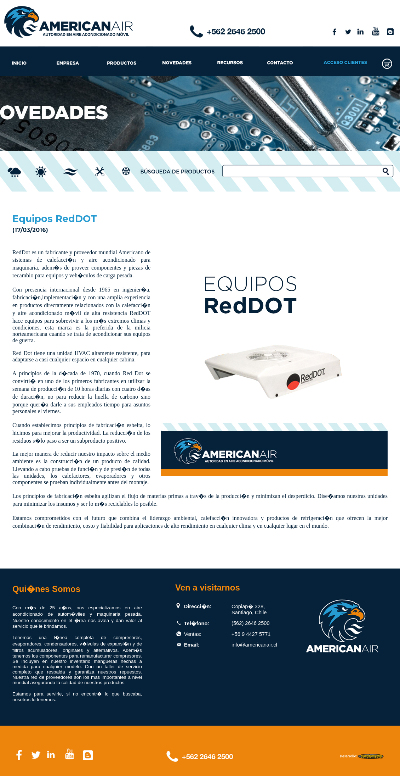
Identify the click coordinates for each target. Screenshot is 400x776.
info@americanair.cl (254, 645)
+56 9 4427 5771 (251, 634)
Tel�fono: (197, 623)
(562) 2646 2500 (251, 623)
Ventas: (192, 634)
